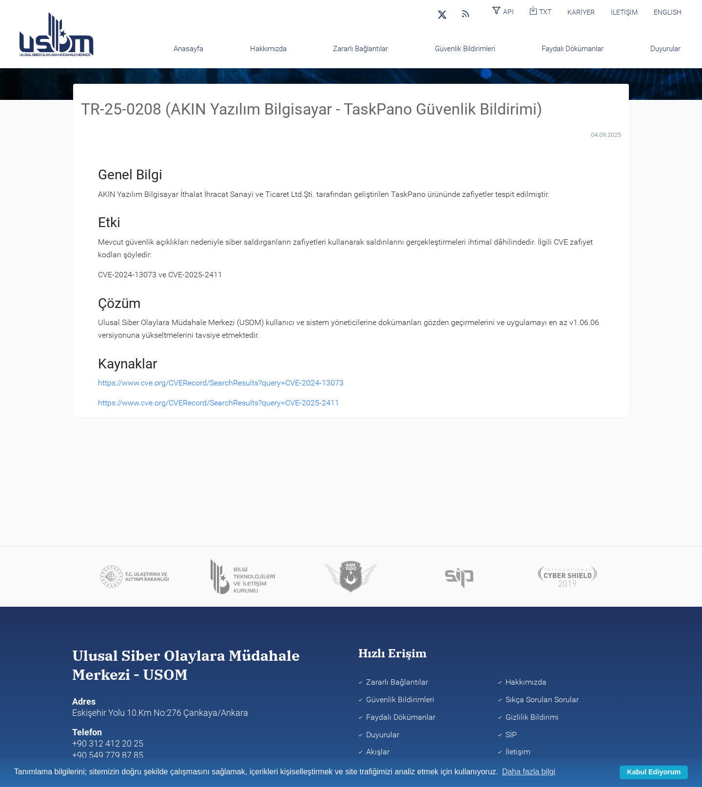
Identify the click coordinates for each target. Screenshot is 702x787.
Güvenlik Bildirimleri (400, 699)
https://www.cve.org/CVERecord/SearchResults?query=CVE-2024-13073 (221, 382)
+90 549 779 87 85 (107, 755)
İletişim (518, 751)
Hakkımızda (526, 682)
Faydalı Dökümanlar (400, 717)
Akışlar (378, 751)
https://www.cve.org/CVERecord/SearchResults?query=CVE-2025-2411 (218, 402)
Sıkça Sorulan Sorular (542, 699)
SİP (511, 734)
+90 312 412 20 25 (107, 743)
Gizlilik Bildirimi (532, 717)
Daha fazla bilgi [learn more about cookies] (528, 772)
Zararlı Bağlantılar (397, 682)
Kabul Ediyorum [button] (654, 772)
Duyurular (382, 734)
